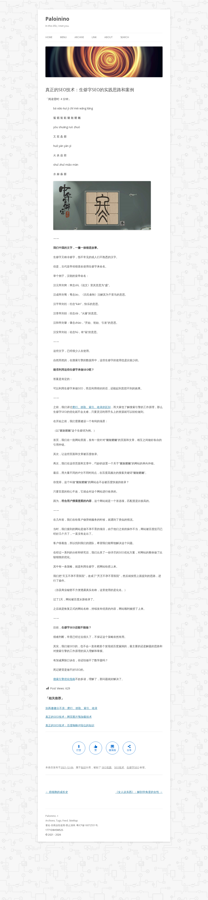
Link (94, 37)
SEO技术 (119, 767)
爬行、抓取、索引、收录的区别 (91, 407)
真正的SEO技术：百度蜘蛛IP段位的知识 (69, 725)
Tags (58, 820)
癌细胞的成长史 (56, 792)
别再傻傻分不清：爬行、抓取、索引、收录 (71, 708)
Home (48, 37)
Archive (79, 37)
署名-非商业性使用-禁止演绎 (60, 825)
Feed (65, 820)
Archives (50, 820)
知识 (83, 767)
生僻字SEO (133, 767)
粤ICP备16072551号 (87, 825)
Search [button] (124, 37)
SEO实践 (107, 767)
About (108, 37)
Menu (63, 37)
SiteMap (73, 820)
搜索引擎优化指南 (64, 679)
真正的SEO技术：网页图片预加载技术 (68, 717)
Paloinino (57, 18)
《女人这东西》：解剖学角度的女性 (139, 792)
